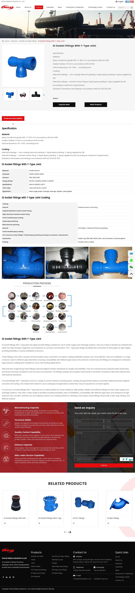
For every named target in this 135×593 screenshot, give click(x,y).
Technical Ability (23, 420)
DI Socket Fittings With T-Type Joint (51, 41)
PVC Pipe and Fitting (38, 570)
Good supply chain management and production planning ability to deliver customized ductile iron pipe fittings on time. (39, 449)
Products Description (13, 118)
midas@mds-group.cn (101, 579)
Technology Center (95, 7)
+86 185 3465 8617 (100, 570)
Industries (50, 7)
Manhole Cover (57, 560)
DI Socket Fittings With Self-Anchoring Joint (16, 518)
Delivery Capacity (23, 445)
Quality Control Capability (27, 432)
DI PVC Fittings (78, 518)
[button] (43, 95)
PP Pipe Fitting (57, 573)
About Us (28, 7)
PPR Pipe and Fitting (59, 570)
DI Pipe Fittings (113, 518)
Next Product (96, 104)
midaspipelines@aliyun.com (82, 579)
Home (18, 7)
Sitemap (51, 589)
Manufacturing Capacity (27, 407)
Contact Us (111, 7)
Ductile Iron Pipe (37, 556)
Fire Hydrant (35, 576)
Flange (54, 563)
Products (39, 7)
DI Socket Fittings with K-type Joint (50, 518)
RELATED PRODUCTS (67, 484)
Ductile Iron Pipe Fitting (27, 41)
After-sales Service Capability (29, 455)
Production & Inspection (75, 7)
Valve (33, 560)
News (60, 7)
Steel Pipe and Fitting (60, 566)
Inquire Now (64, 104)
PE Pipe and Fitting (38, 573)
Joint (33, 563)
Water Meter (35, 566)
